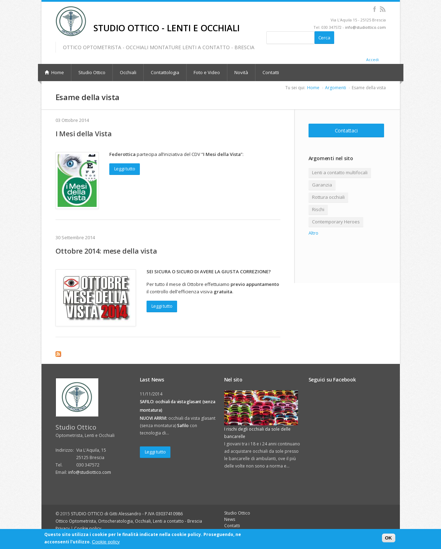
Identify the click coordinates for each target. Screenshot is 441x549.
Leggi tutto (124, 168)
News (229, 519)
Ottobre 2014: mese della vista (106, 251)
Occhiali (128, 72)
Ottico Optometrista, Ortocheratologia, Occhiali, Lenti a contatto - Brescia (129, 521)
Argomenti (335, 88)
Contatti (270, 72)
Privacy (63, 528)
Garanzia (322, 185)
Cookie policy (87, 528)
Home (313, 88)
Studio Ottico (91, 72)
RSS (383, 9)
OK (388, 538)
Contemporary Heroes (336, 221)
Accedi (372, 59)
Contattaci (346, 130)
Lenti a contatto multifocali (340, 172)
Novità (241, 72)
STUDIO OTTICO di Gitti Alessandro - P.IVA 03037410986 (127, 514)
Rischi (318, 209)
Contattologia (165, 72)
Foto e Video (207, 72)
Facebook (375, 9)
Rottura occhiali (328, 197)
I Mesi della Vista (84, 133)
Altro (313, 233)
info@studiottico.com (365, 27)
